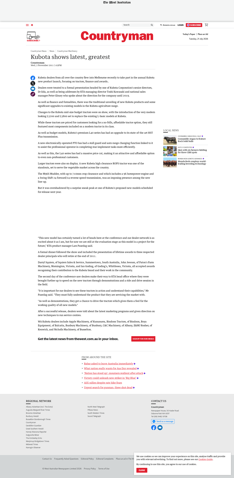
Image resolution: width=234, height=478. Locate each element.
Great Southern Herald (34, 429)
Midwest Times (32, 444)
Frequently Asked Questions (66, 459)
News (52, 51)
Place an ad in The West (126, 459)
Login (181, 25)
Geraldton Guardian (33, 425)
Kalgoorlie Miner (32, 435)
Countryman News (39, 51)
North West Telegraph (96, 407)
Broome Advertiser (33, 413)
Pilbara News (93, 410)
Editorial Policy (87, 459)
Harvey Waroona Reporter (36, 432)
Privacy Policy (90, 468)
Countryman (31, 422)
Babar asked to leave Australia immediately (108, 363)
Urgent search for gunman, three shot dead (108, 387)
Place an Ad (203, 34)
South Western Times (96, 413)
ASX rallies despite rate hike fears (103, 382)
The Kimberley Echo (34, 438)
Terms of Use (103, 468)
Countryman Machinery (67, 51)
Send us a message (163, 421)
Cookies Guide (205, 459)
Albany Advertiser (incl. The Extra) (39, 407)
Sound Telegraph (94, 416)
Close (142, 470)
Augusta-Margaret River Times (38, 410)
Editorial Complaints (105, 459)
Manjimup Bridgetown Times (37, 441)
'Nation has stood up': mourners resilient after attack (113, 373)
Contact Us (47, 459)
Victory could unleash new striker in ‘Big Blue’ (110, 377)
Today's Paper (189, 34)
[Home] (32, 25)
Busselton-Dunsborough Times (38, 419)
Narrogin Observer (33, 447)
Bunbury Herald (32, 416)
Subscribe (194, 25)
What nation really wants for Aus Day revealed (110, 368)
